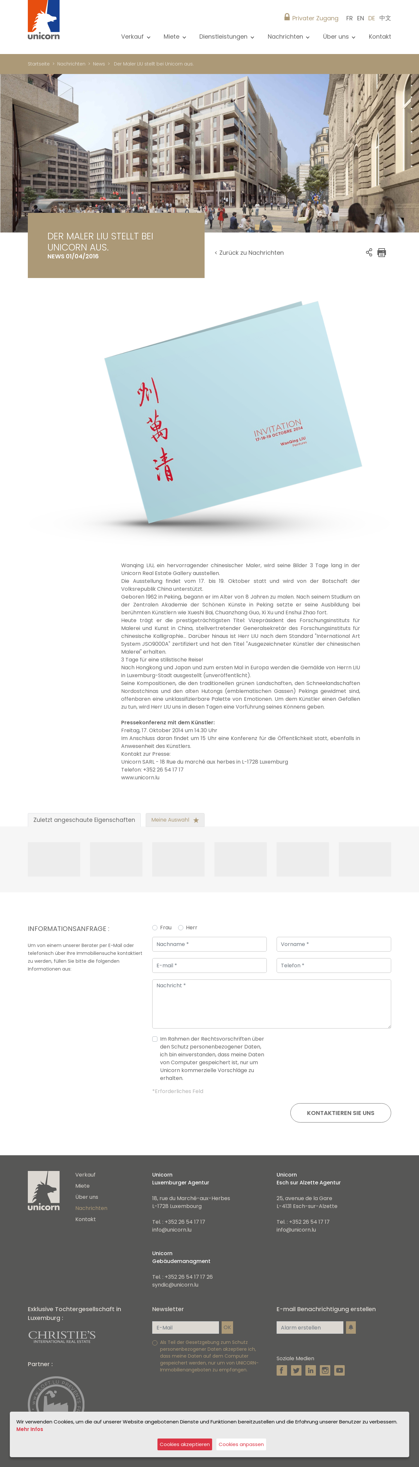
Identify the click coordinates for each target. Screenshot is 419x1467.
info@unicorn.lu (171, 1230)
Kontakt (380, 36)
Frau (166, 927)
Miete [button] (172, 36)
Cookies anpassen (241, 1444)
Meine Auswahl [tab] (175, 820)
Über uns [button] (337, 36)
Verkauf (85, 1175)
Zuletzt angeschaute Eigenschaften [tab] (84, 820)
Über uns (86, 1197)
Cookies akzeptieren (185, 1444)
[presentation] (341, 1061)
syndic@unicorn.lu (175, 1285)
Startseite (39, 64)
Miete (82, 1186)
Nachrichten (71, 64)
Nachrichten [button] (286, 36)
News (99, 64)
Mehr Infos (29, 1429)
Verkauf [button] (133, 36)
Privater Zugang (315, 18)
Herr (191, 927)
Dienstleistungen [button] (224, 36)
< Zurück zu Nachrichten (249, 253)
